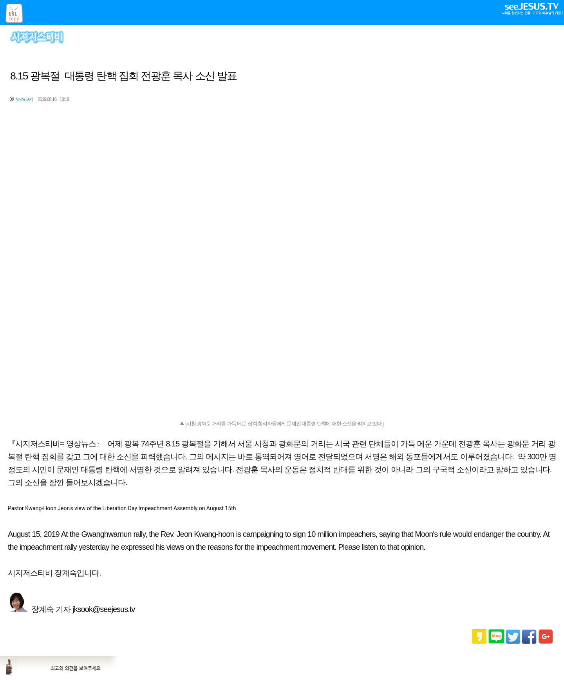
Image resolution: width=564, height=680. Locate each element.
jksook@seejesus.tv (104, 609)
